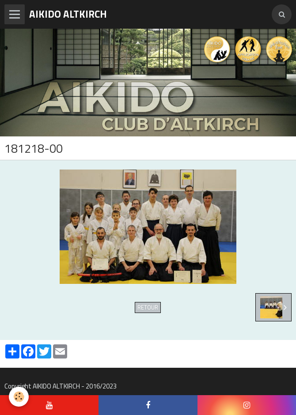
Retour (147, 307)
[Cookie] (19, 397)
